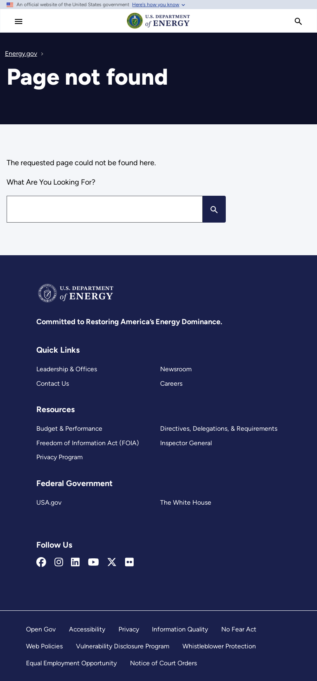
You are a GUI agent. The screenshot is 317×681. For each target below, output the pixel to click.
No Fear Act (238, 629)
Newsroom (176, 369)
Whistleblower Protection (219, 646)
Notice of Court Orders (164, 663)
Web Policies (44, 646)
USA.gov (49, 502)
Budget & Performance (69, 428)
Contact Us (52, 383)
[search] (298, 21)
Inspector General (186, 443)
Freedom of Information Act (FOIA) (87, 443)
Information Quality (180, 629)
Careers (171, 383)
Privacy (128, 629)
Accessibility (87, 629)
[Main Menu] (18, 21)
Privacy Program (59, 457)
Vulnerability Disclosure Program (123, 646)
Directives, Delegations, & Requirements (218, 428)
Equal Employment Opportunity (72, 663)
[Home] (158, 28)
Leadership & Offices (66, 369)
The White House (185, 502)
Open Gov (41, 629)
